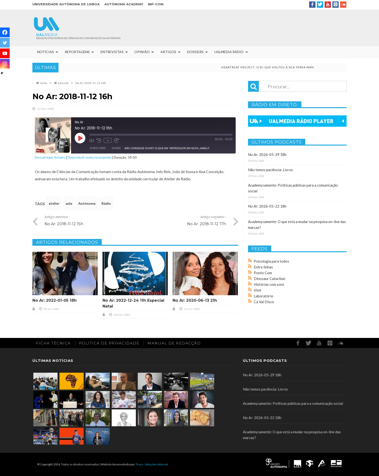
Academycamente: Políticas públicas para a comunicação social (293, 403)
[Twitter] (5, 43)
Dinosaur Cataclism (269, 278)
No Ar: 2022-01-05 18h (54, 300)
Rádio (106, 203)
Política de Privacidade (109, 343)
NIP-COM (155, 4)
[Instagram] (5, 64)
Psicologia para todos (271, 261)
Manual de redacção (174, 343)
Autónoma (86, 203)
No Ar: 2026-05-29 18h (267, 154)
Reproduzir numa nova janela (89, 157)
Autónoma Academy (123, 4)
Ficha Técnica (53, 343)
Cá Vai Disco (264, 302)
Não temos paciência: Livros (270, 170)
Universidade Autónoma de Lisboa (66, 4)
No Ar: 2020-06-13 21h (195, 300)
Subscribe (98, 148)
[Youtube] (5, 53)
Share (116, 148)
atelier (54, 203)
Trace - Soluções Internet (152, 464)
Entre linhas (263, 267)
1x (107, 140)
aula (69, 203)
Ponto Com (263, 273)
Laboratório (263, 296)
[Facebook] (5, 32)
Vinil (257, 290)
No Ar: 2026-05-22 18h (267, 206)
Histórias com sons (269, 284)
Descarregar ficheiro (50, 157)
